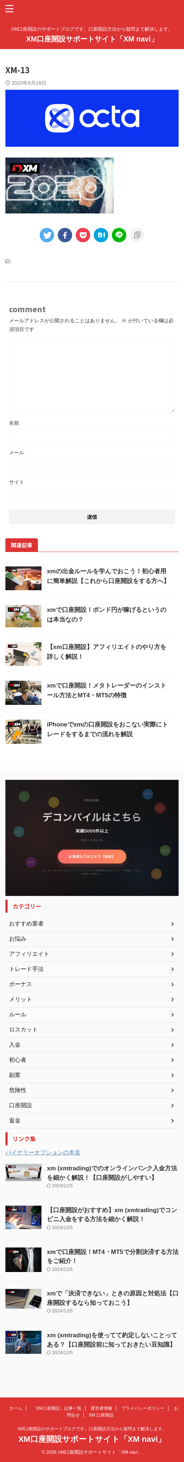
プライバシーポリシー (143, 1408)
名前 (14, 423)
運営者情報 (101, 1408)
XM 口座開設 (101, 1415)
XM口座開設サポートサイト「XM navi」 (92, 39)
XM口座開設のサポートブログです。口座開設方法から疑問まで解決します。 (92, 1428)
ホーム (15, 1408)
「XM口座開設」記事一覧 (57, 1408)
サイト (16, 482)
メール (16, 452)
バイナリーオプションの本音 (42, 1152)
